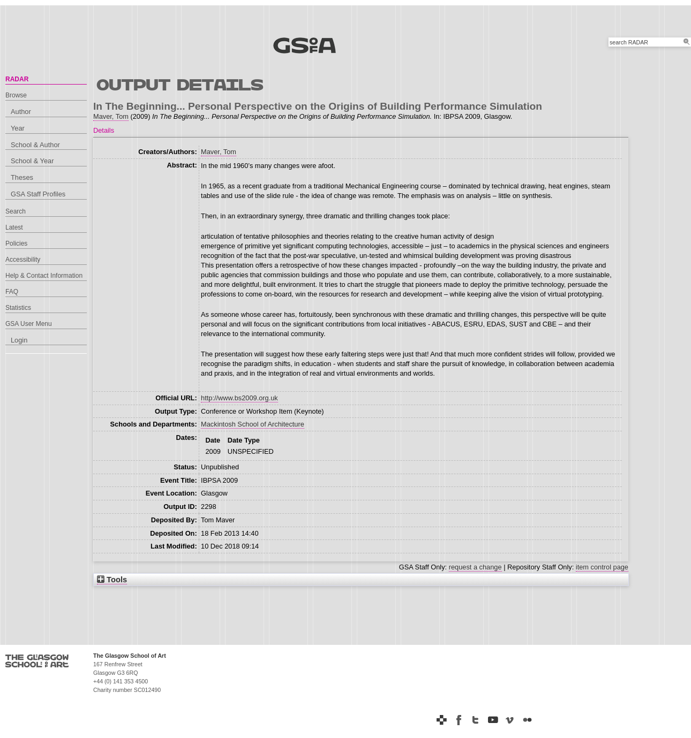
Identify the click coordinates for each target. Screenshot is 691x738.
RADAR (16, 79)
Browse (16, 95)
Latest (14, 227)
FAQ (11, 291)
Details (103, 130)
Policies (16, 243)
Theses (22, 177)
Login (19, 340)
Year (18, 128)
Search (15, 211)
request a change (475, 567)
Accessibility (22, 259)
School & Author (35, 145)
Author (21, 112)
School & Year (32, 161)
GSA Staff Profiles (38, 194)
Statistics (18, 307)
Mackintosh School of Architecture (252, 424)
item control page (602, 567)
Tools (112, 579)
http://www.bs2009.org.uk (239, 398)
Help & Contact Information (43, 275)
